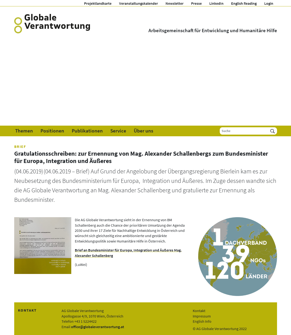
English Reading (244, 3)
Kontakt (199, 310)
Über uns (143, 131)
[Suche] (244, 131)
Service (118, 131)
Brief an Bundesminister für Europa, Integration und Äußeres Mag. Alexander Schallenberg (128, 253)
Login (268, 3)
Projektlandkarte (98, 3)
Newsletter (175, 3)
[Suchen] (272, 131)
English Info (202, 321)
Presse (196, 3)
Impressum (202, 316)
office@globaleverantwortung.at (97, 326)
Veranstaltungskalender (138, 3)
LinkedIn (216, 3)
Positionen (52, 131)
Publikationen (87, 131)
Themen (24, 131)
